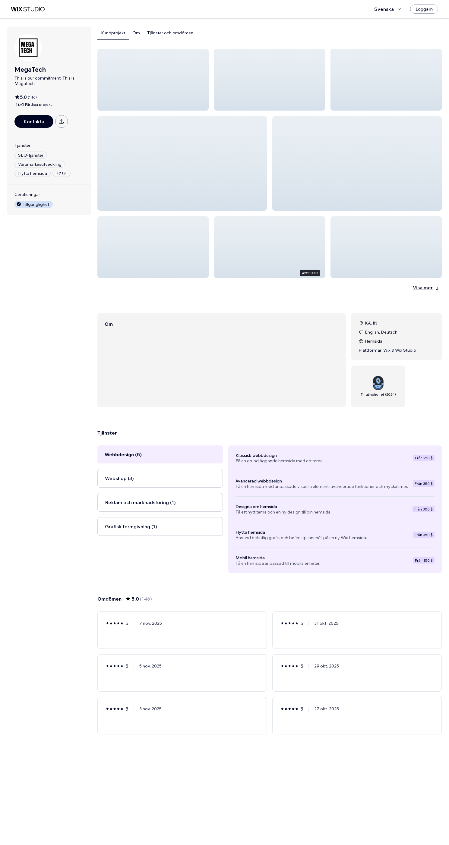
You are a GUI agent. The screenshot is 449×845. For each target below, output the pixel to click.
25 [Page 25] (302, 823)
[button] (153, 80)
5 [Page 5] (280, 823)
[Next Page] (313, 823)
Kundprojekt (113, 33)
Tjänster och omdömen (170, 33)
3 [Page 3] (259, 823)
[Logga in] (424, 9)
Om (136, 33)
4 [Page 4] (269, 823)
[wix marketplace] (28, 9)
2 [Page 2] (248, 823)
